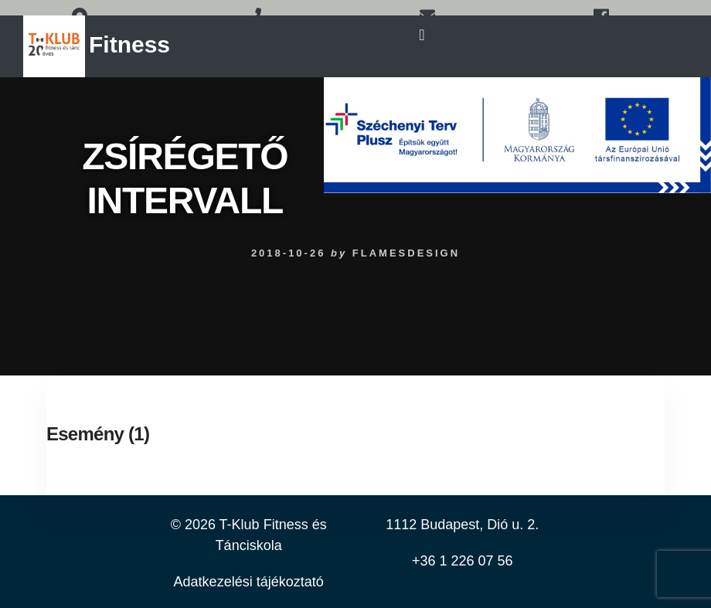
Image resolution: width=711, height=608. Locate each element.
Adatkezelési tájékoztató (249, 581)
